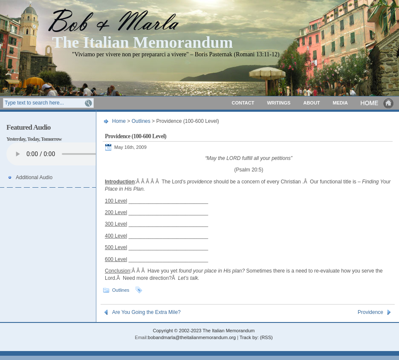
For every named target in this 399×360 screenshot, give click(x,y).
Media (340, 102)
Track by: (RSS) (256, 337)
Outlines (141, 121)
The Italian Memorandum (142, 41)
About (311, 102)
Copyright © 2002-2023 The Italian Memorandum (203, 330)
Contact (242, 102)
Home (377, 103)
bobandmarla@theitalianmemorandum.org (192, 337)
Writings (278, 102)
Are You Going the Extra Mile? (146, 312)
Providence (370, 312)
